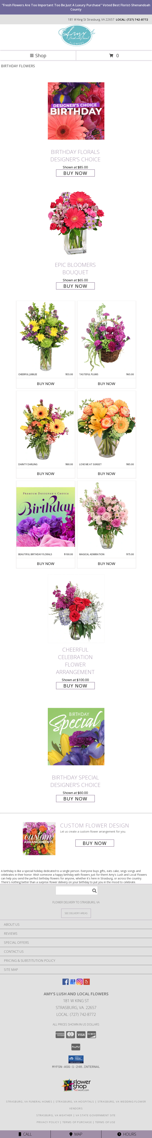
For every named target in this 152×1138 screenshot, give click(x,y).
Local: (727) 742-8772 (76, 1014)
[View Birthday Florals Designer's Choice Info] (76, 111)
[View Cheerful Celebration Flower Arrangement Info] (76, 608)
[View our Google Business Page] (72, 983)
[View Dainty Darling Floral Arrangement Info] (45, 426)
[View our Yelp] (87, 983)
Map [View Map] (75, 1134)
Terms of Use (105, 1122)
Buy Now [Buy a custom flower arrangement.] (95, 843)
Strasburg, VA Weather (54, 1115)
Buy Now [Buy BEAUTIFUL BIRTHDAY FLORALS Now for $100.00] (45, 563)
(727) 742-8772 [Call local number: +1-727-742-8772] (137, 19)
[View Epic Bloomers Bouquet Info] (76, 224)
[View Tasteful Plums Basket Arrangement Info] (106, 336)
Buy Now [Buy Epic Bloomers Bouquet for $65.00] (75, 286)
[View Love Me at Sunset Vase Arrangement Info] (106, 426)
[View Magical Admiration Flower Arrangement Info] (106, 516)
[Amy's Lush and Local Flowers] (76, 45)
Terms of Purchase (77, 1122)
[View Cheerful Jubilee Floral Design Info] (45, 336)
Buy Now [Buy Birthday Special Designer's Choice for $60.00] (75, 798)
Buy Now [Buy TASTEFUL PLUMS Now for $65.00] (106, 383)
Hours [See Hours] (126, 1134)
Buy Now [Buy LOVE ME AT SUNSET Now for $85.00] (106, 473)
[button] (76, 1059)
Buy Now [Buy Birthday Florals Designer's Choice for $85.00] (75, 173)
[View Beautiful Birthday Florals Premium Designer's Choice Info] (45, 516)
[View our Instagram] (79, 983)
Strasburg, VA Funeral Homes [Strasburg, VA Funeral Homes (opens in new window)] (29, 1101)
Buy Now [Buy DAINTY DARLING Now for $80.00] (45, 473)
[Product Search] (77, 890)
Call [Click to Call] (25, 1134)
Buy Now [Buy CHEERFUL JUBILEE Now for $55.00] (45, 383)
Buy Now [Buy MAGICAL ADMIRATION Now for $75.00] (106, 563)
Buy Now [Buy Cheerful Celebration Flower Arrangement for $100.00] (75, 685)
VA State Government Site (96, 1115)
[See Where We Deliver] (76, 913)
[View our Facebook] (65, 983)
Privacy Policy (48, 1122)
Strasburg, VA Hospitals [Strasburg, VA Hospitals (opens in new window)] (75, 1101)
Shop (38, 55)
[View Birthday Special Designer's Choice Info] (76, 736)
